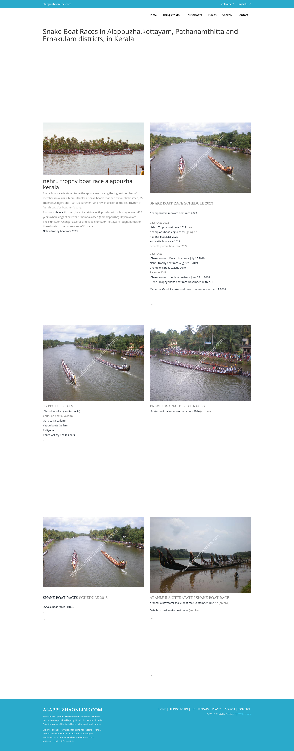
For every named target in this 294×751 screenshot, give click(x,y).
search (230, 709)
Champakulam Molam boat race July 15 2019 (178, 258)
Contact (243, 15)
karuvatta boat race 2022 (165, 241)
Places (212, 15)
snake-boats (55, 212)
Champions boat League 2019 (168, 267)
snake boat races (61, 597)
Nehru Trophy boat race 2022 (168, 227)
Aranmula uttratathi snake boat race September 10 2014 (184, 603)
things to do (178, 709)
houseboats (199, 709)
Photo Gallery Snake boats (59, 435)
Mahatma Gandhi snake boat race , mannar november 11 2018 (188, 289)
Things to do (171, 15)
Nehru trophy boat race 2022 (60, 231)
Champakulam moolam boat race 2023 (173, 213)
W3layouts (244, 714)
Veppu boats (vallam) (55, 425)
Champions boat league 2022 (167, 232)
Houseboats (193, 15)
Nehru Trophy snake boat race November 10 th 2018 (183, 282)
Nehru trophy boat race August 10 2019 (174, 263)
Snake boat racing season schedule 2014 (175, 411)
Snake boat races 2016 (58, 606)
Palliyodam (49, 430)
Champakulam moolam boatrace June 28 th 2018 (180, 277)
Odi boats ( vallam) (54, 420)
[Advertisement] (147, 94)
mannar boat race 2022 (164, 236)
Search (227, 15)
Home (152, 15)
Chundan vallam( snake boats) (62, 411)
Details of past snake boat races (169, 610)
